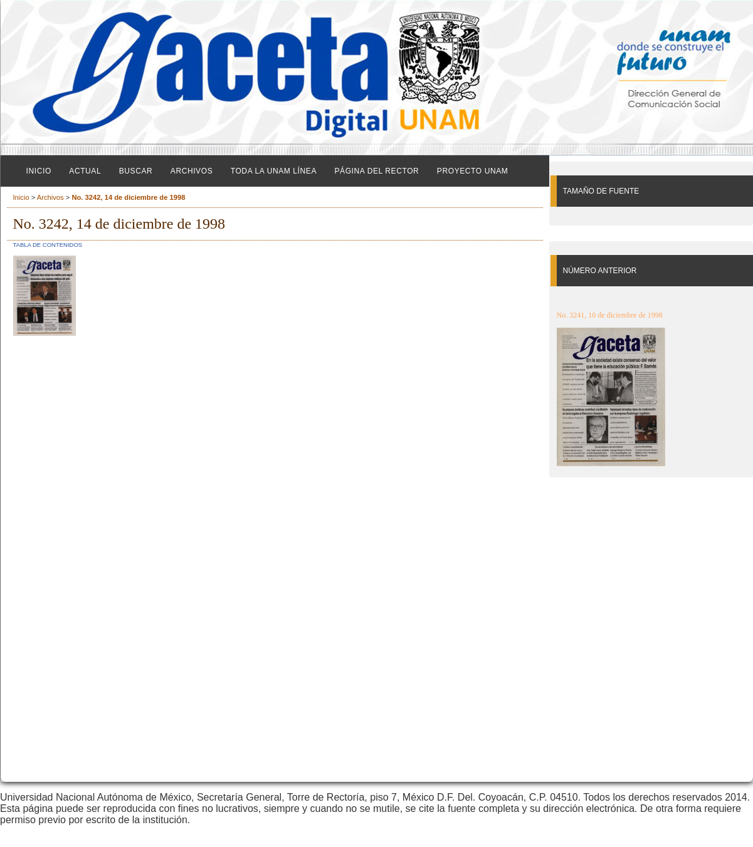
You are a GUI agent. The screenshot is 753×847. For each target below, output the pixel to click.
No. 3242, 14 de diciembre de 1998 (128, 197)
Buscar (136, 171)
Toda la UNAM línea (274, 171)
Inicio (38, 171)
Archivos (192, 171)
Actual (85, 171)
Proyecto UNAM (472, 171)
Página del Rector (376, 171)
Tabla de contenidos (48, 244)
